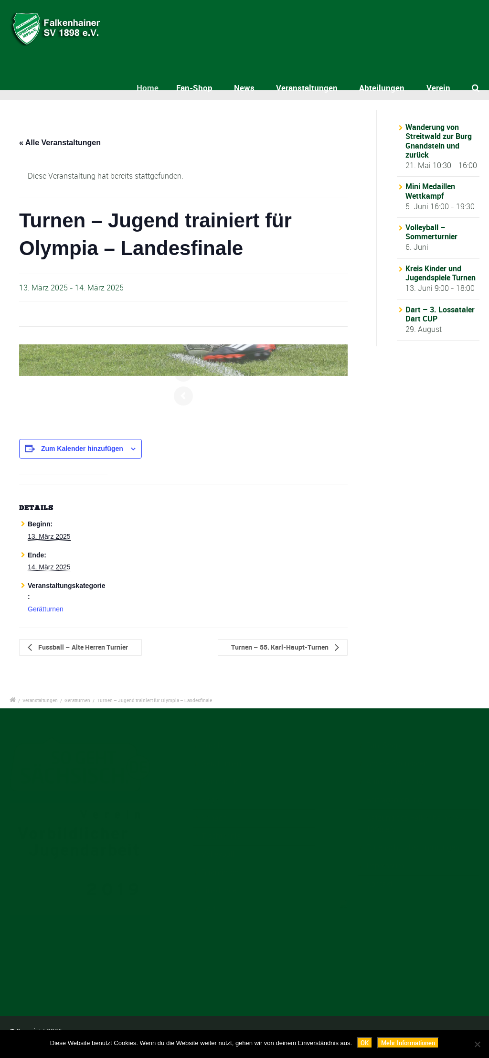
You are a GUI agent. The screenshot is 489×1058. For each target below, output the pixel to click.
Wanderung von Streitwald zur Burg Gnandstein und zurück (438, 141)
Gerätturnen (46, 609)
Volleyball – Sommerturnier (431, 232)
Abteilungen (381, 87)
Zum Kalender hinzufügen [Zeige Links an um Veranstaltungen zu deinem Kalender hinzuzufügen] (82, 448)
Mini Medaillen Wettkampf (430, 191)
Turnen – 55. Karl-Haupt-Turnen (280, 647)
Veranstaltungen (307, 87)
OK (365, 1042)
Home (158, 87)
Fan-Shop (201, 87)
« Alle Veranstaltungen (60, 143)
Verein (438, 87)
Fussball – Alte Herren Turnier (82, 647)
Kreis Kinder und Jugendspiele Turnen (440, 273)
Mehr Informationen (408, 1042)
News (245, 87)
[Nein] (477, 1044)
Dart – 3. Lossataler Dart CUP (440, 314)
